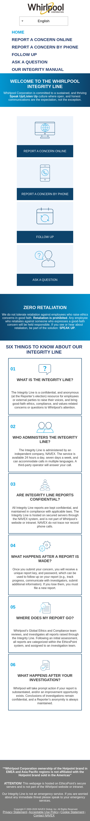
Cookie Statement (72, 812)
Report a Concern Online (42, 39)
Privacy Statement (15, 812)
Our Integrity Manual (38, 69)
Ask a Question (29, 62)
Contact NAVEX (44, 815)
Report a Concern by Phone (45, 47)
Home (18, 32)
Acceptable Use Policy (44, 812)
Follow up (24, 54)
